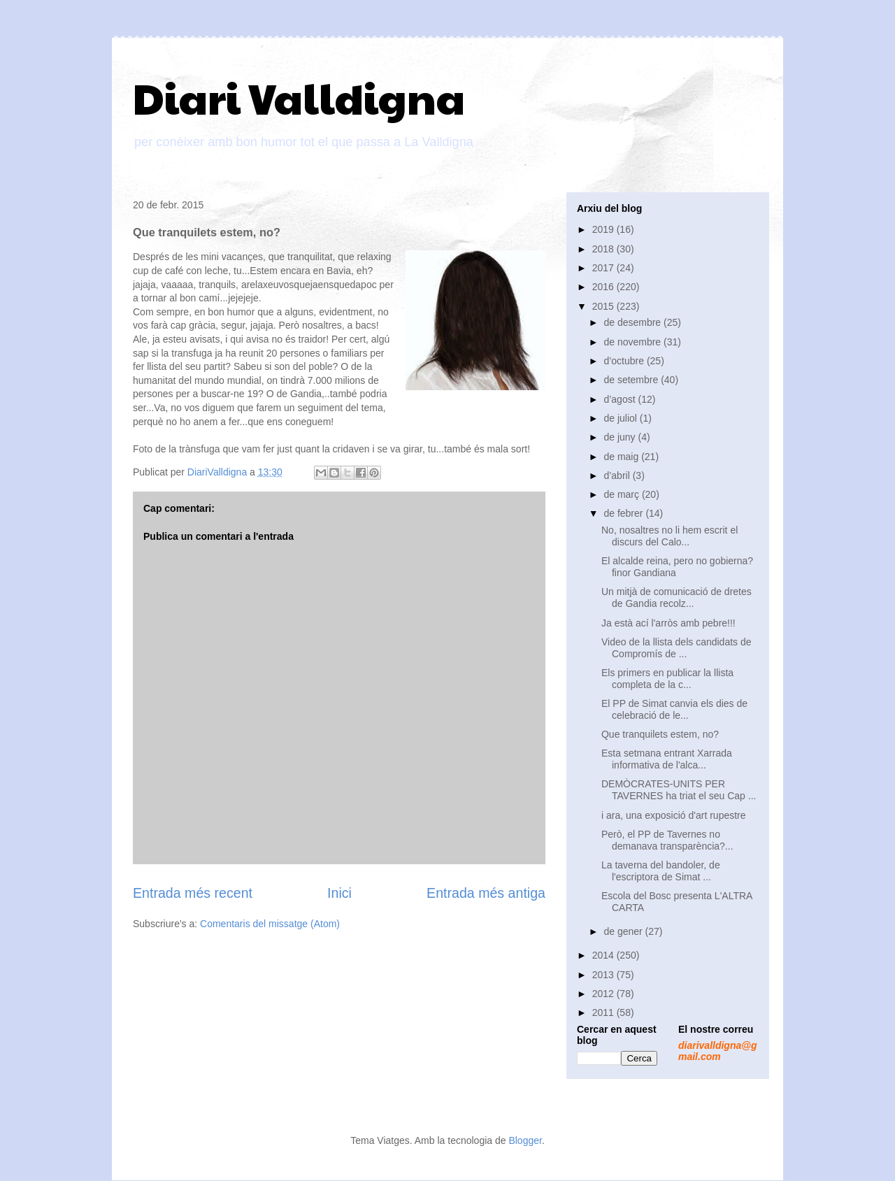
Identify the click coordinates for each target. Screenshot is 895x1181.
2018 (604, 249)
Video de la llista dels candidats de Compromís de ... (676, 647)
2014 (604, 955)
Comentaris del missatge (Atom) (270, 923)
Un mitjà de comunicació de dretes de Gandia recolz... (676, 597)
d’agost (620, 399)
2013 (604, 974)
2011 (604, 1012)
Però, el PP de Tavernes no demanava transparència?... (667, 840)
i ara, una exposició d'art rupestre (673, 815)
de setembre (632, 379)
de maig (622, 456)
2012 (604, 993)
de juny (620, 437)
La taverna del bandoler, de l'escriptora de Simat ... (660, 870)
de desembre (633, 322)
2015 (604, 306)
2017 (604, 267)
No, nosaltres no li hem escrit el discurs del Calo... (669, 535)
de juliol (621, 418)
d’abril (617, 475)
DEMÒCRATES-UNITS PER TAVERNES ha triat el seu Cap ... (678, 789)
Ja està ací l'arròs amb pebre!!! (668, 623)
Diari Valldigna (299, 97)
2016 (604, 286)
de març (622, 494)
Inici (339, 893)
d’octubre (624, 360)
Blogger (524, 1140)
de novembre (633, 342)
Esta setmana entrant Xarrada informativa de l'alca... (666, 759)
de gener (624, 931)
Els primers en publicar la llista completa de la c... (667, 678)
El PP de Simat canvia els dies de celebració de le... (674, 709)
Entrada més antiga (486, 893)
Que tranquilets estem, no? (660, 734)
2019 (604, 229)
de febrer (624, 513)
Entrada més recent (192, 893)
